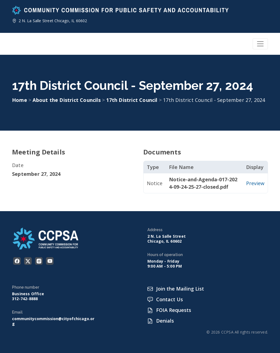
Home (19, 100)
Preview (255, 183)
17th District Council (132, 100)
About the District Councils (67, 100)
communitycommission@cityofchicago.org (53, 321)
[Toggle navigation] (260, 43)
